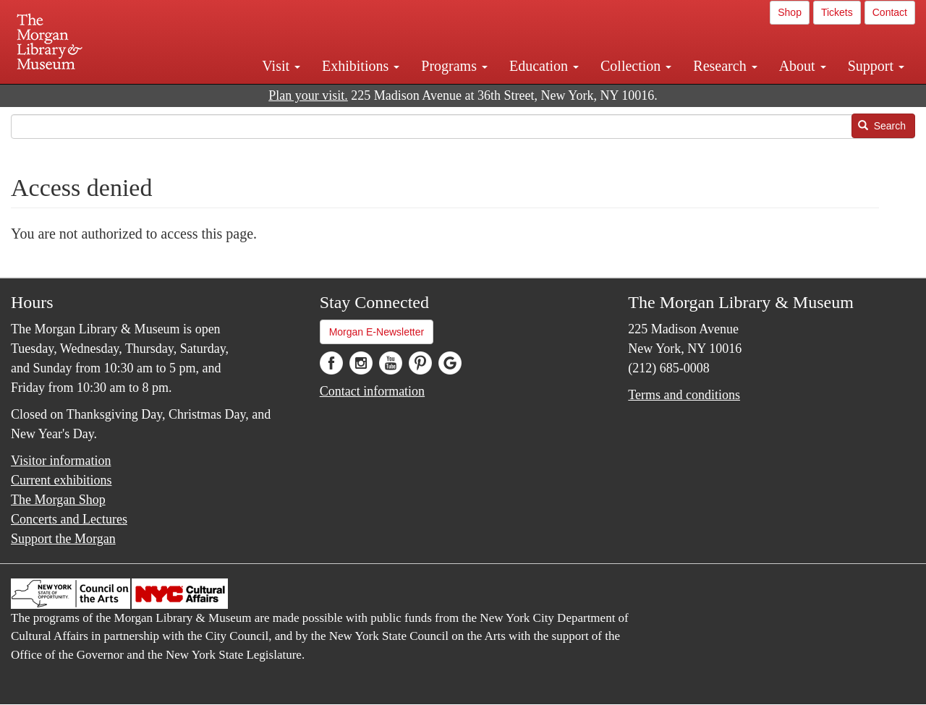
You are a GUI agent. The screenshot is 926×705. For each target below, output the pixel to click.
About (802, 66)
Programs (454, 66)
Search (882, 126)
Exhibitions (360, 66)
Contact (889, 12)
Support (876, 66)
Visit (281, 66)
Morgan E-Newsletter (377, 332)
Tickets (837, 12)
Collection (635, 66)
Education (544, 66)
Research (725, 66)
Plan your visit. (308, 95)
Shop (790, 12)
